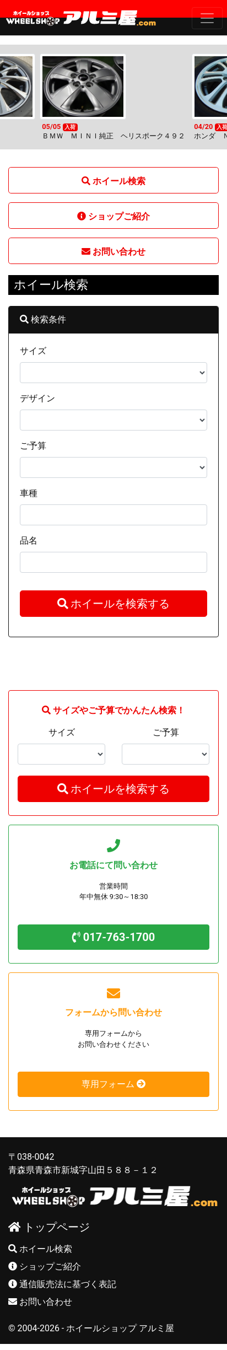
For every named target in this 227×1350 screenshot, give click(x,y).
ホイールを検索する (113, 598)
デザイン (37, 393)
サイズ (33, 346)
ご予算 (33, 440)
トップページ (49, 1222)
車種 (28, 488)
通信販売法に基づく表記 (62, 1279)
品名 (28, 535)
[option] (113, 92)
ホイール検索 (40, 1244)
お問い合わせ (40, 1297)
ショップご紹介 (44, 1261)
